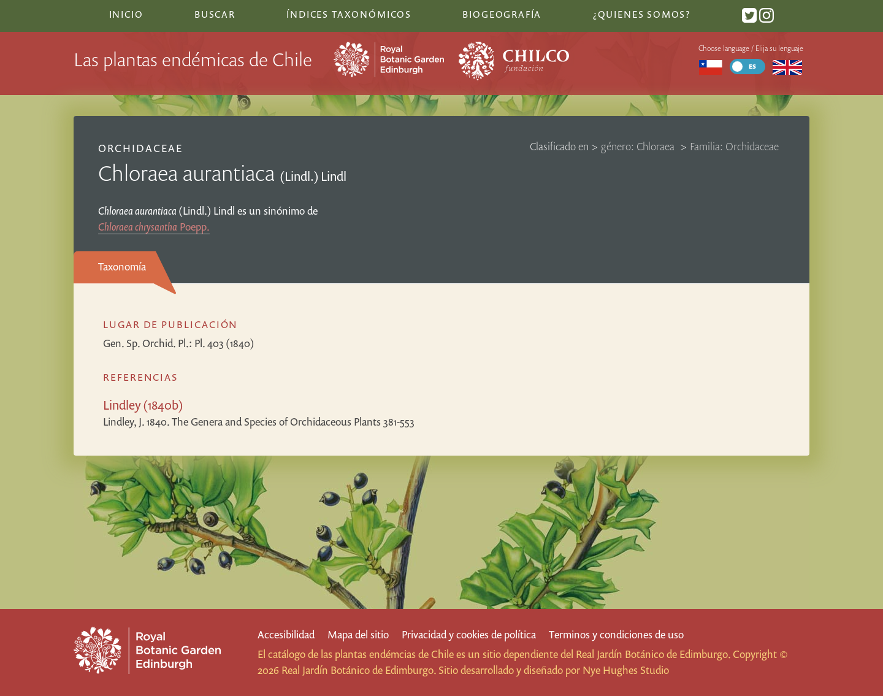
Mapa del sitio (358, 634)
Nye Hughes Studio (626, 670)
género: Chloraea (639, 146)
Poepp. (154, 227)
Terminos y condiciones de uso (616, 634)
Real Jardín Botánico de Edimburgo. (653, 654)
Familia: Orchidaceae (734, 146)
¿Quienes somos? (641, 14)
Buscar (214, 14)
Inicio (126, 14)
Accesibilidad (286, 634)
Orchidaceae (140, 148)
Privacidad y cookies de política (469, 634)
